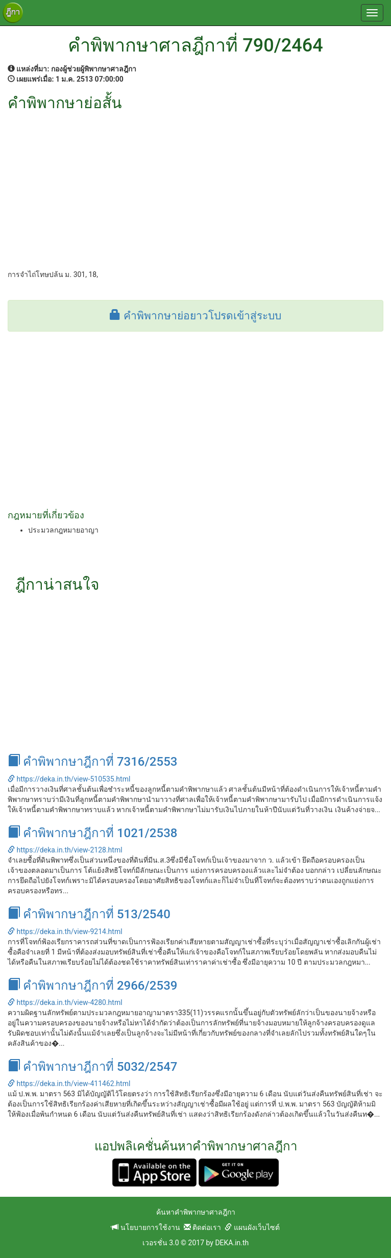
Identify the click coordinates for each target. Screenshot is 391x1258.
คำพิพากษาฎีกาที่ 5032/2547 (92, 1067)
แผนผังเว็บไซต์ (252, 1227)
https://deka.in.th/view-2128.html (65, 850)
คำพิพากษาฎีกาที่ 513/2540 (89, 914)
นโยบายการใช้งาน (145, 1227)
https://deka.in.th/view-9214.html (65, 931)
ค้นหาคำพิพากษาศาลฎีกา (195, 1212)
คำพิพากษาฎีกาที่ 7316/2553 (92, 761)
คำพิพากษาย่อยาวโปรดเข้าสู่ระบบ (195, 316)
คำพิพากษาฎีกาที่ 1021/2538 (92, 833)
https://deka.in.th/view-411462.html (69, 1083)
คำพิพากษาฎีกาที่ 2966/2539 (92, 985)
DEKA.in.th (232, 1243)
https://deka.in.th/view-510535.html (69, 779)
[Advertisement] (195, 187)
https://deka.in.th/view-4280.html (65, 1002)
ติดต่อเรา (202, 1227)
